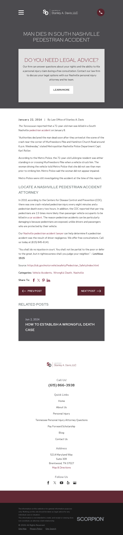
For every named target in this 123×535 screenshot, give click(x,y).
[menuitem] (22, 529)
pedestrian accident (40, 130)
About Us (61, 407)
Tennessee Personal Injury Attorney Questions (61, 420)
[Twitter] (55, 482)
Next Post (91, 291)
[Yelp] (68, 482)
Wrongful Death (62, 272)
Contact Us (61, 439)
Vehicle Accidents (42, 272)
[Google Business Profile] (74, 482)
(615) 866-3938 (61, 385)
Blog (61, 432)
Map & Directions (61, 467)
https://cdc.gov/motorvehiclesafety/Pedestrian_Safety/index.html (63, 265)
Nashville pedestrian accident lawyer (43, 233)
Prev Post (32, 291)
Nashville (78, 272)
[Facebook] (48, 482)
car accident (35, 217)
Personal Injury (61, 413)
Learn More (61, 89)
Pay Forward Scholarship (61, 426)
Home (61, 401)
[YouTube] (61, 482)
